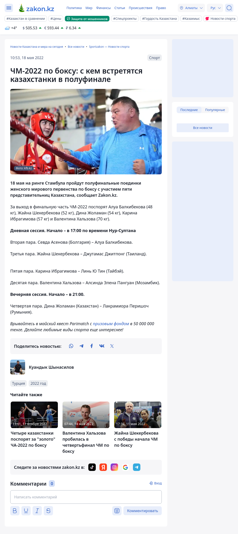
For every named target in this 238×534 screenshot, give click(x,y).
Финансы (103, 8)
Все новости (76, 47)
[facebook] (91, 346)
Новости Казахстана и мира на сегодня (36, 47)
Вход (158, 483)
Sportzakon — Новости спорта (109, 47)
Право (161, 8)
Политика (74, 8)
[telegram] (81, 346)
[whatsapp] (71, 346)
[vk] (102, 346)
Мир (89, 8)
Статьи (119, 8)
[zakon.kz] (37, 8)
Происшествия (140, 8)
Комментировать (142, 510)
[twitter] (112, 346)
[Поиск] (229, 8)
